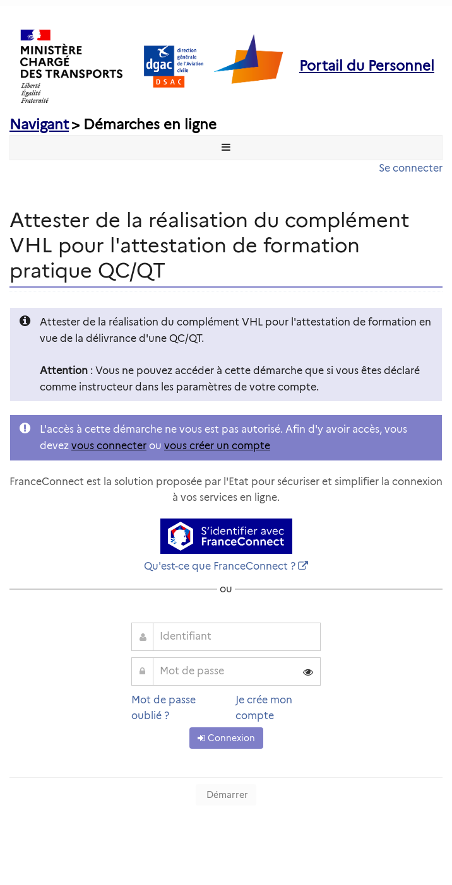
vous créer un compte (217, 446)
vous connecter (108, 446)
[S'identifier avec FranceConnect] (226, 536)
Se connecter (411, 168)
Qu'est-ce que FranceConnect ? (219, 566)
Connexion (226, 738)
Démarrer (226, 794)
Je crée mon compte (263, 708)
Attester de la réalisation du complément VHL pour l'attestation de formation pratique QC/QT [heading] (209, 245)
